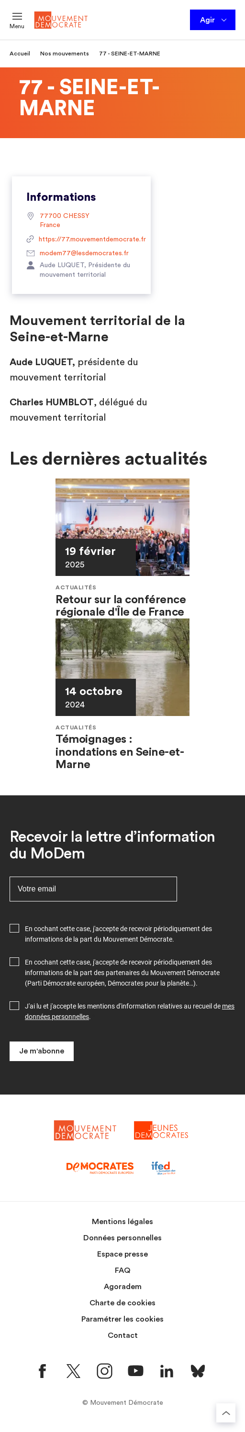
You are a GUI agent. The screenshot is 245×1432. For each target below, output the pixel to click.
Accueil (20, 53)
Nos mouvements (64, 53)
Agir (214, 20)
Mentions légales (122, 1222)
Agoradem (123, 1287)
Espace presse (122, 1254)
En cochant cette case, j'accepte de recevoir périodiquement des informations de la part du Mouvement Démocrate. (118, 934)
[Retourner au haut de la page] (225, 1412)
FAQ (123, 1270)
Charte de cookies (122, 1303)
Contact (123, 1335)
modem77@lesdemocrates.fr (77, 254)
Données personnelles (122, 1238)
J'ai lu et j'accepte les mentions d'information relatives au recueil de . (129, 1011)
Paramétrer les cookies (122, 1319)
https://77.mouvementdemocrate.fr (81, 240)
